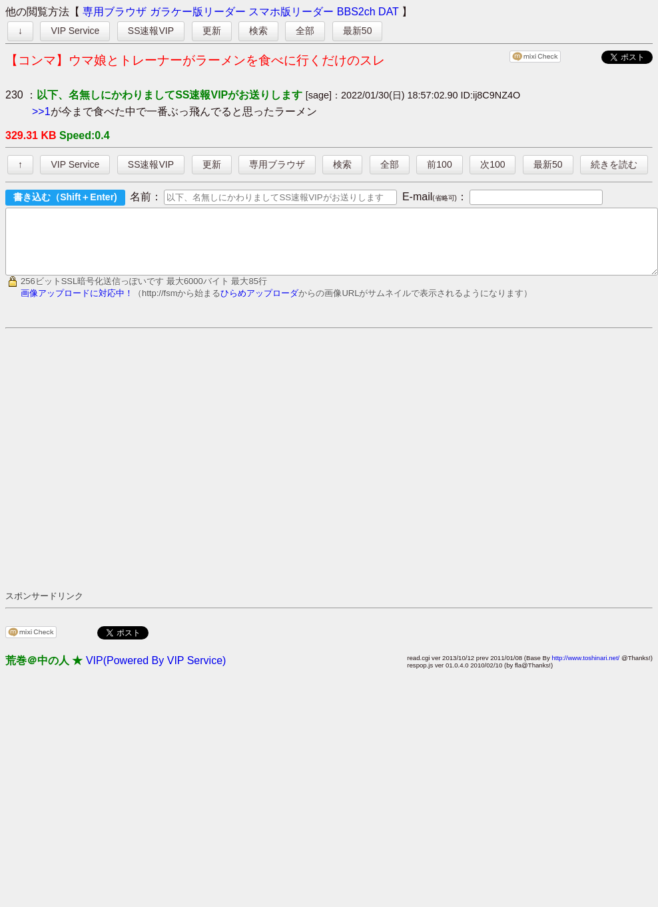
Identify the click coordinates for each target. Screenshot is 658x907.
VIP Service (75, 30)
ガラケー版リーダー (198, 11)
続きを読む (614, 164)
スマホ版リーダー (291, 11)
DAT (388, 11)
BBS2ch (356, 11)
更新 (211, 30)
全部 (305, 30)
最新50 (357, 30)
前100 (439, 164)
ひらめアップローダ (259, 305)
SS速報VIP (151, 30)
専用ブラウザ (115, 11)
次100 (492, 164)
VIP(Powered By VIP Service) (156, 672)
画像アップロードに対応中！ (77, 305)
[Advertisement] (125, 471)
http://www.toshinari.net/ (585, 669)
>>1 (41, 111)
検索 (258, 30)
